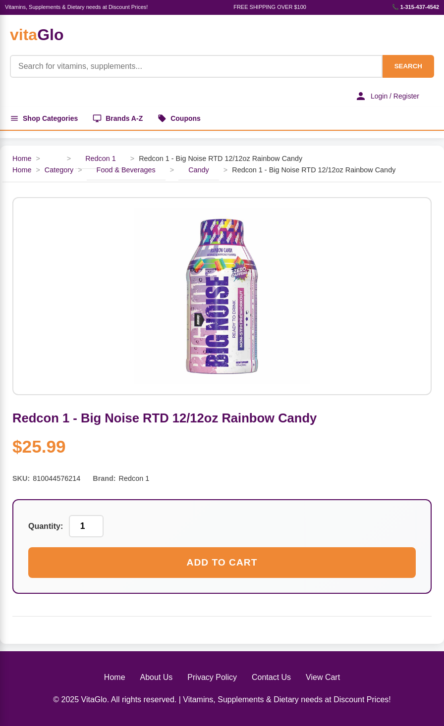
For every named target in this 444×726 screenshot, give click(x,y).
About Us (156, 677)
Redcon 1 (100, 158)
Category (59, 170)
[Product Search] (196, 66)
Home (21, 158)
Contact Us (271, 677)
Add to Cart (222, 562)
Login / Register (387, 96)
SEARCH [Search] (408, 66)
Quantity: (45, 526)
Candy (198, 170)
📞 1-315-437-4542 (415, 7)
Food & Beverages (126, 170)
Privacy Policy (212, 677)
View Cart (323, 677)
